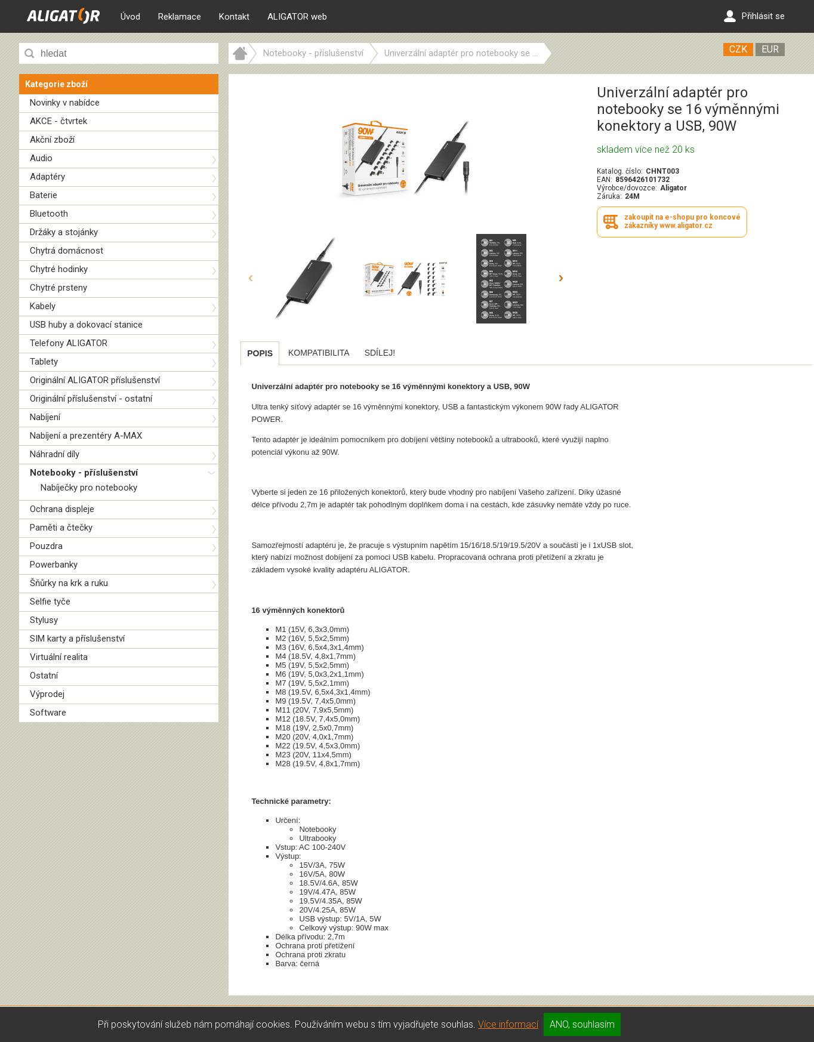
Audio (41, 158)
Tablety (44, 361)
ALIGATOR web (297, 16)
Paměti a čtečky (61, 527)
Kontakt (234, 16)
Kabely (43, 306)
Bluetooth (49, 213)
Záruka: (609, 196)
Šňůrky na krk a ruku (69, 583)
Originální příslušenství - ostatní (91, 398)
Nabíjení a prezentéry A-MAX (86, 435)
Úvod (130, 16)
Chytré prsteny (58, 287)
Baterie (43, 195)
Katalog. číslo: (620, 171)
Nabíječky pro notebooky (89, 487)
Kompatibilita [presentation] (319, 352)
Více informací (508, 1024)
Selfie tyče (50, 601)
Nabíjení (45, 417)
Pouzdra (46, 546)
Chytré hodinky (59, 269)
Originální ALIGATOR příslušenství (95, 380)
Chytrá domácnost (66, 250)
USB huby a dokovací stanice (86, 324)
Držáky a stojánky (64, 232)
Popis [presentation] (260, 353)
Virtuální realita (59, 657)
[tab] (259, 353)
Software (48, 712)
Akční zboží (52, 139)
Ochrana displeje (62, 509)
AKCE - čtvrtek (58, 121)
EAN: (604, 179)
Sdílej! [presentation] (380, 352)
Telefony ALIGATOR (68, 343)
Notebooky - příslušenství (84, 472)
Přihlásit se (754, 16)
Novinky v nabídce (65, 102)
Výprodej (47, 694)
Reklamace (179, 16)
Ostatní (44, 675)
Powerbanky (54, 564)
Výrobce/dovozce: (627, 188)
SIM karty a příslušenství (77, 638)
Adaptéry (47, 176)
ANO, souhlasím (582, 1024)
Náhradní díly (54, 454)
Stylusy (44, 620)
